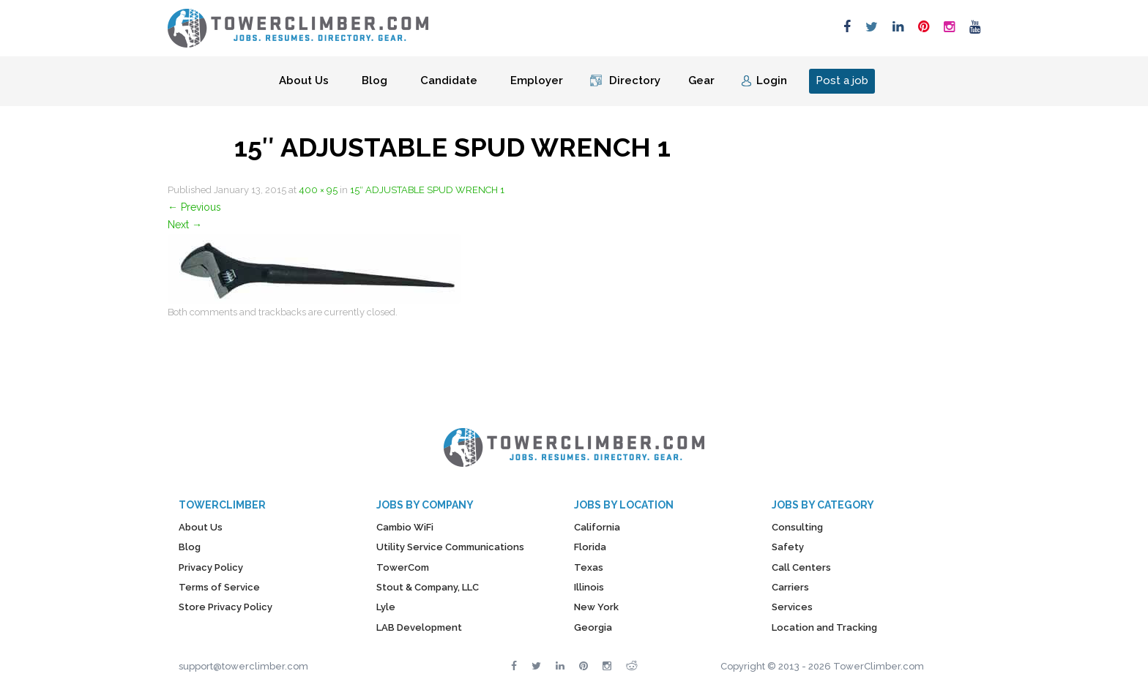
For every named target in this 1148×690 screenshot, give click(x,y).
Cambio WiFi (404, 527)
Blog (374, 80)
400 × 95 (318, 189)
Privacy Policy (211, 567)
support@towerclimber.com (243, 666)
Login (771, 80)
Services (792, 606)
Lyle (385, 606)
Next (185, 224)
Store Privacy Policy (225, 606)
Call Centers (801, 567)
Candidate (448, 80)
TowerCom (402, 567)
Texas (588, 567)
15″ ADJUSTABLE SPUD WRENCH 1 (427, 189)
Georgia (593, 627)
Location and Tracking (824, 627)
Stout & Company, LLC (427, 587)
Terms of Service (219, 587)
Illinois (589, 587)
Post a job (842, 80)
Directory (634, 80)
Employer (536, 80)
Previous (194, 207)
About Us (304, 80)
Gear (701, 80)
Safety (788, 546)
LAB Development (419, 627)
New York (596, 606)
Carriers (790, 587)
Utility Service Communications (450, 546)
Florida (590, 546)
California (597, 527)
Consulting (797, 527)
